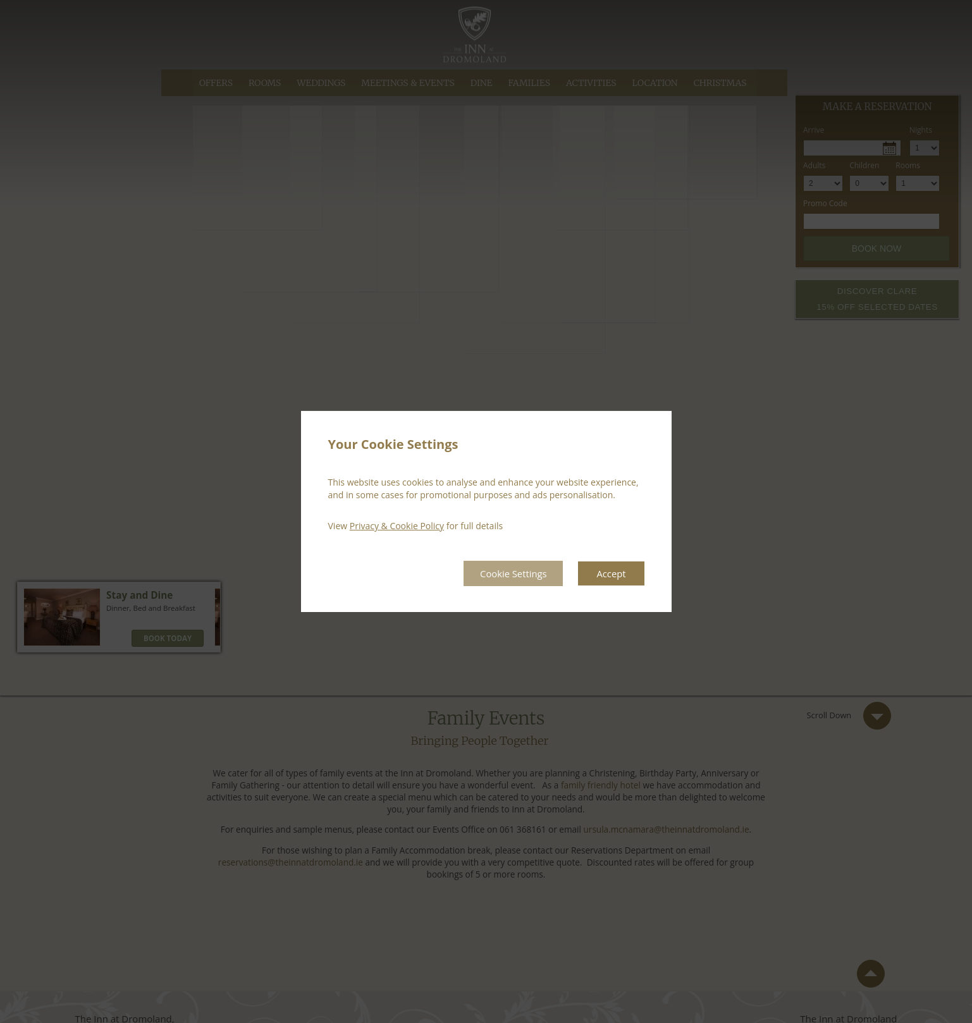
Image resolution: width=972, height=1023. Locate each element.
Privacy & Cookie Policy (397, 525)
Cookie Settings (506, 573)
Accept (610, 573)
